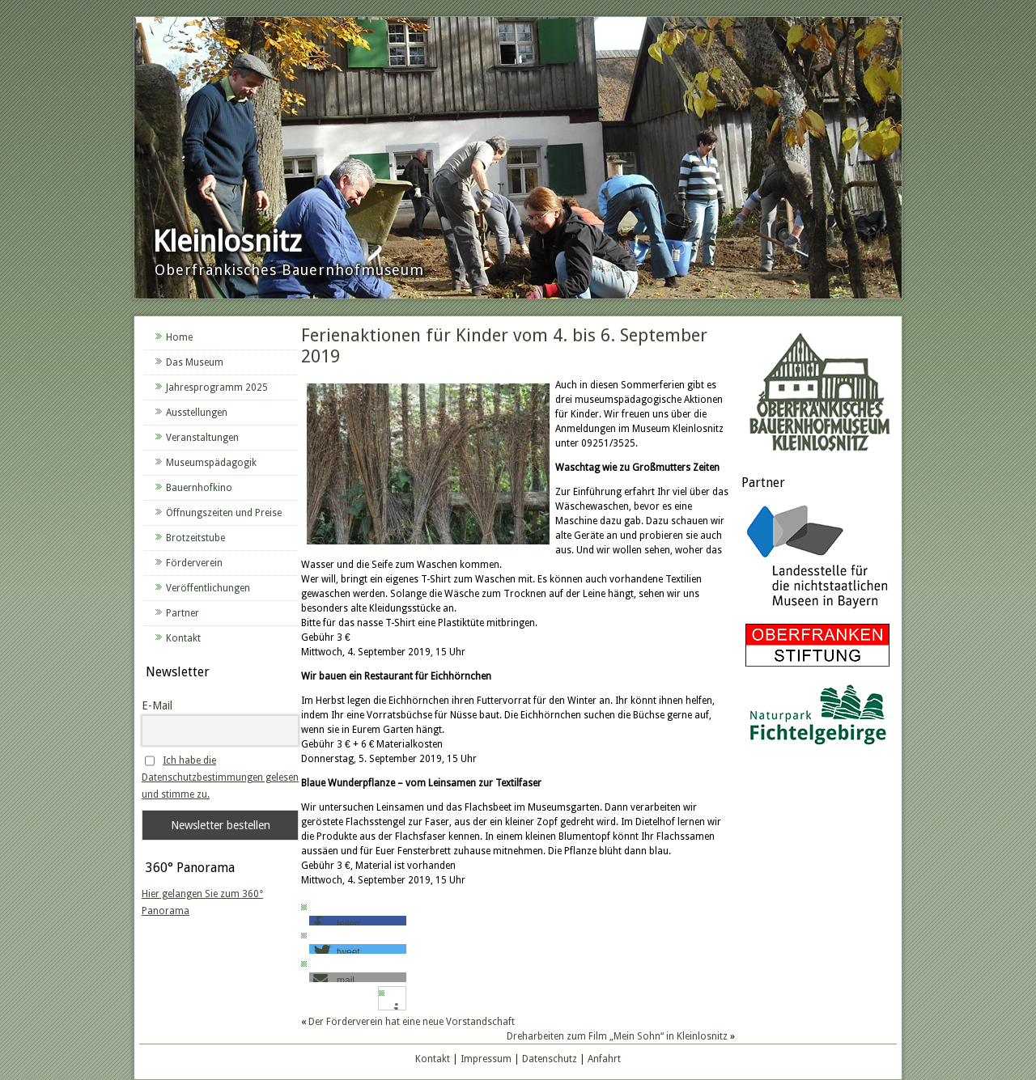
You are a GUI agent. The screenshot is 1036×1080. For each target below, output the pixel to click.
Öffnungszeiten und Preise (224, 513)
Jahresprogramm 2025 (217, 387)
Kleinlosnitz (227, 241)
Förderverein (194, 563)
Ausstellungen (196, 412)
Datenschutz (549, 1059)
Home (179, 337)
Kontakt (183, 638)
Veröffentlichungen (208, 588)
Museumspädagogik (211, 462)
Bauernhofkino (199, 487)
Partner (182, 613)
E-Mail (157, 705)
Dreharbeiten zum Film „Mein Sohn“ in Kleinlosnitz (617, 1036)
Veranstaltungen (202, 437)
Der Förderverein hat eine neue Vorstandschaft (411, 1021)
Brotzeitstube (195, 538)
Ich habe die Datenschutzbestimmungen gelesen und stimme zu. (220, 777)
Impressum (486, 1059)
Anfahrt (604, 1059)
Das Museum (194, 362)
